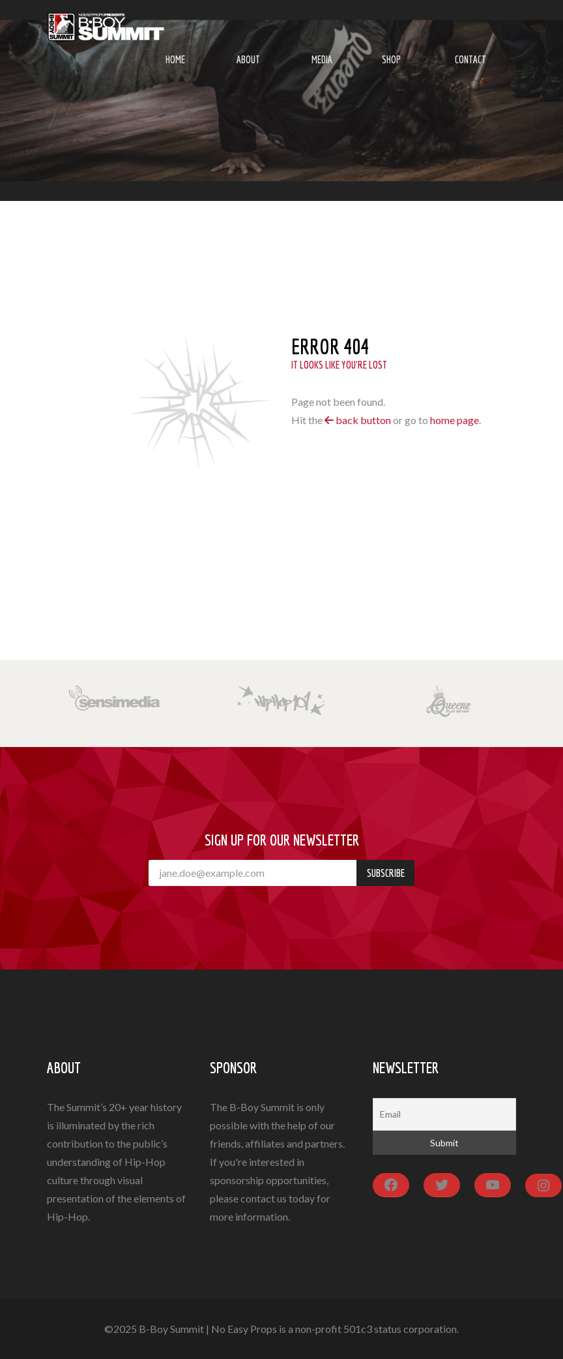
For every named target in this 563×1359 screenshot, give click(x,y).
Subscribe (386, 873)
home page (454, 420)
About (248, 59)
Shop (391, 59)
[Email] (444, 1114)
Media (321, 59)
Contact (470, 59)
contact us (263, 1198)
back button (358, 420)
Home (175, 59)
